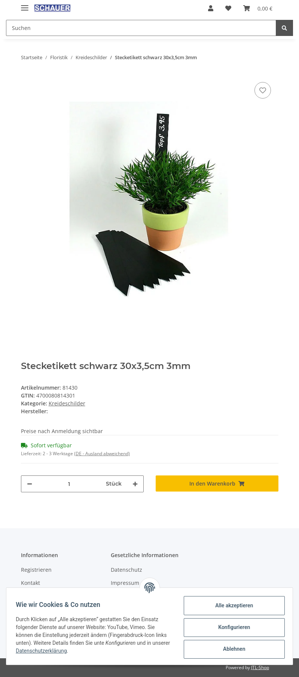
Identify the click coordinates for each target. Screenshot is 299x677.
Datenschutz (126, 569)
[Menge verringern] (29, 484)
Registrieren (36, 569)
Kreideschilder (67, 403)
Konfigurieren (231, 627)
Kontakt (30, 582)
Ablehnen (231, 649)
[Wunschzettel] (228, 8)
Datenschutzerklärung (62, 651)
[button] (210, 8)
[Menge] (69, 484)
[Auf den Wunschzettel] (262, 90)
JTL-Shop (260, 667)
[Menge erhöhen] (135, 484)
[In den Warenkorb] (217, 483)
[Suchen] (141, 28)
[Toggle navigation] (24, 4)
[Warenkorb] (257, 8)
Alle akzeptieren (231, 605)
